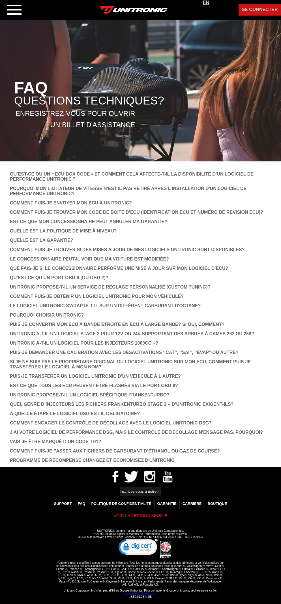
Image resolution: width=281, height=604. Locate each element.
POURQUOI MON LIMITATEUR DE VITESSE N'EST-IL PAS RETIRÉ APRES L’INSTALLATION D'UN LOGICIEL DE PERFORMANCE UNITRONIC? (128, 191)
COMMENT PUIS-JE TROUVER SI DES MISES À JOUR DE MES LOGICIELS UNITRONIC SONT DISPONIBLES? (127, 249)
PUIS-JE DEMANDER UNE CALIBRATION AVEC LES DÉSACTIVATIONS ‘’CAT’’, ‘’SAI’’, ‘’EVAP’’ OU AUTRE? (124, 352)
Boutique (217, 503)
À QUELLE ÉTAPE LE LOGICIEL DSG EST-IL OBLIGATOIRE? (75, 413)
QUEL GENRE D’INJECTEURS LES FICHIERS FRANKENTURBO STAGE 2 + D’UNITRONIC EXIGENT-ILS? (121, 404)
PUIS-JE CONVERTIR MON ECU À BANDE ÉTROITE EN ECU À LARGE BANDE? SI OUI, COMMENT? (117, 324)
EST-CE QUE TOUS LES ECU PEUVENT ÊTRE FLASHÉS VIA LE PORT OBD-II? (94, 385)
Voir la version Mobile (140, 515)
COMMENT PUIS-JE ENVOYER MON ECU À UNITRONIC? (71, 202)
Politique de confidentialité (121, 503)
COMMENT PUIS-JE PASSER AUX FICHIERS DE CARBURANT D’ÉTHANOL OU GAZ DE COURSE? (115, 451)
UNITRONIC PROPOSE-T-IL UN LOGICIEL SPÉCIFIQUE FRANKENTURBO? (90, 394)
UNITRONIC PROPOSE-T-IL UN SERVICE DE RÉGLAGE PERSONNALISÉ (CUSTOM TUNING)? (110, 287)
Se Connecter (260, 9)
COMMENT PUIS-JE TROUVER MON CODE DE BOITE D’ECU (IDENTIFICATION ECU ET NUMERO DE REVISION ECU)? (136, 212)
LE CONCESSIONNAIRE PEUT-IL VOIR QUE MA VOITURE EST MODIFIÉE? (89, 259)
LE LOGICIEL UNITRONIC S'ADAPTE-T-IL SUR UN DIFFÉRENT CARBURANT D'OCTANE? (105, 305)
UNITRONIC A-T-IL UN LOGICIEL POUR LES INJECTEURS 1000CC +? (84, 343)
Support (63, 503)
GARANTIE (167, 503)
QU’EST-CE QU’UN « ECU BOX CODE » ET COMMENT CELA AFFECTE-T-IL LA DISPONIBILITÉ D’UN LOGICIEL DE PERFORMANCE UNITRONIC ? (132, 177)
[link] (138, 548)
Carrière (192, 503)
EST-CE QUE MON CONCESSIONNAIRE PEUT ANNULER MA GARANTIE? (88, 221)
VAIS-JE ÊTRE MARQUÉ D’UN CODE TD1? (55, 441)
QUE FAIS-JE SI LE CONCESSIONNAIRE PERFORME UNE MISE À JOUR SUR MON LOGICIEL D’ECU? (119, 268)
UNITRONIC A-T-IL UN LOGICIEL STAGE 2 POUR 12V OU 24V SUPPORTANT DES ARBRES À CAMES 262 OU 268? (132, 333)
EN (206, 2)
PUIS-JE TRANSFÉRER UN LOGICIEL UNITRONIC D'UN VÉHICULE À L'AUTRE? (95, 376)
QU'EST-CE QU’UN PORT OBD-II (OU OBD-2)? (59, 277)
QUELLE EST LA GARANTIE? (41, 240)
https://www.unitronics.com (140, 593)
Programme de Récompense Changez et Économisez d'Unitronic (92, 460)
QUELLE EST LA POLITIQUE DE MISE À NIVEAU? (63, 231)
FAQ (81, 503)
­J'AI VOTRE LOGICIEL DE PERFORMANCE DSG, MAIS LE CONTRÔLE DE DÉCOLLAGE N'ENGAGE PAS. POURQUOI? (136, 432)
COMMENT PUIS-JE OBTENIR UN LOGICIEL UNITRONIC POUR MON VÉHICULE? (97, 296)
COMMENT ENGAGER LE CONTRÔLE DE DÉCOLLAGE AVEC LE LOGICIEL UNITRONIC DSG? (111, 423)
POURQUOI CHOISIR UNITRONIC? (47, 315)
